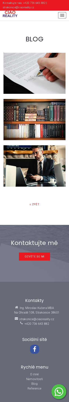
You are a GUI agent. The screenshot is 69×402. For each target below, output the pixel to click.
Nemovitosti (34, 379)
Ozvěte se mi (35, 256)
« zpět (34, 204)
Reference (35, 388)
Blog (34, 383)
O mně (34, 374)
